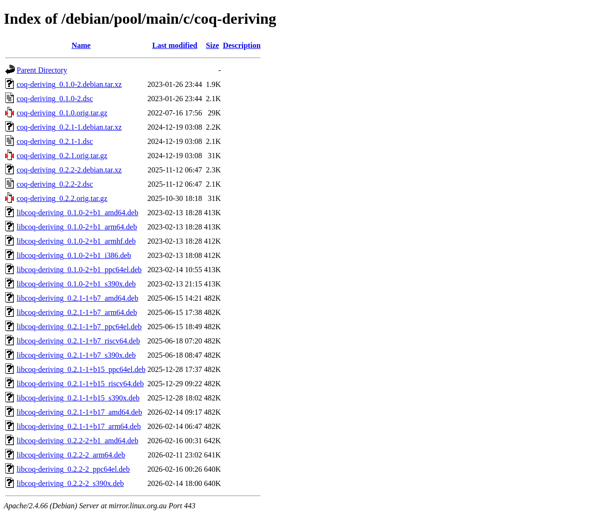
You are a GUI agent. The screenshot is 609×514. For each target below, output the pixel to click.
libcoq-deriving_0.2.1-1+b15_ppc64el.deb (81, 369)
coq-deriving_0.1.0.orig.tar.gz (62, 113)
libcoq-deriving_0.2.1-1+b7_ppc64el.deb (79, 327)
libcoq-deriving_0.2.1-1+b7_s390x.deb (76, 355)
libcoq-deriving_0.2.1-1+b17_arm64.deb (79, 426)
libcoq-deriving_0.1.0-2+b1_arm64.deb (77, 227)
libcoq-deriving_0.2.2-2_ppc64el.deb (73, 469)
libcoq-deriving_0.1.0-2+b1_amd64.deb (77, 213)
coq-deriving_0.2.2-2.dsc (55, 184)
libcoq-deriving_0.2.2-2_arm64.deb (71, 455)
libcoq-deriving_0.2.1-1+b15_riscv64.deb (80, 384)
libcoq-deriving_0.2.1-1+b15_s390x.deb (78, 398)
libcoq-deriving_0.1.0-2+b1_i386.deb (74, 255)
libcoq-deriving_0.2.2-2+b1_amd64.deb (77, 441)
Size (212, 45)
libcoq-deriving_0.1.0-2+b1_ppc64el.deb (79, 270)
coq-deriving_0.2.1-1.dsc (55, 141)
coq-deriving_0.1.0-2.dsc (55, 99)
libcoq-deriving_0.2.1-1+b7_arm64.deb (77, 312)
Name (80, 45)
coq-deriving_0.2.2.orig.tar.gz (62, 198)
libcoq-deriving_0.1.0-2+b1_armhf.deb (76, 241)
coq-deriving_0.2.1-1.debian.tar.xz (69, 127)
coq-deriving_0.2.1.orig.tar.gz (62, 156)
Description (241, 45)
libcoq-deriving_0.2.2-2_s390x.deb (70, 483)
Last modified (174, 45)
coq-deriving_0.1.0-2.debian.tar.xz (69, 84)
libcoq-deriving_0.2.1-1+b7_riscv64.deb (78, 341)
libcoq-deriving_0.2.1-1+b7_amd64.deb (77, 298)
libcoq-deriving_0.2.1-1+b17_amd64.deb (79, 412)
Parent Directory (42, 70)
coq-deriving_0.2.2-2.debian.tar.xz (69, 170)
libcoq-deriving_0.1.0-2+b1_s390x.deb (76, 284)
